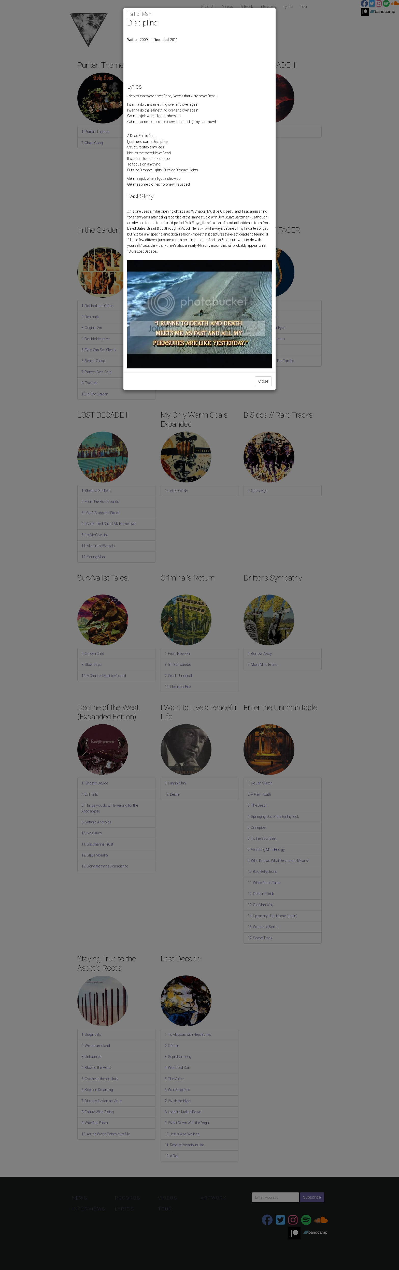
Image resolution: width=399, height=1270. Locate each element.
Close (263, 381)
